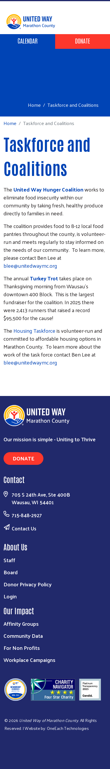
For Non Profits (22, 647)
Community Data (23, 635)
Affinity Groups (21, 623)
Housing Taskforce (35, 330)
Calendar (28, 40)
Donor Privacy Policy (28, 584)
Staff (9, 560)
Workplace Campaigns (29, 659)
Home (34, 105)
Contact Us (24, 528)
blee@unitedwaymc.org (30, 265)
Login (10, 596)
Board (11, 572)
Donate (82, 40)
